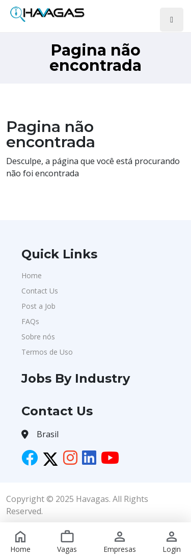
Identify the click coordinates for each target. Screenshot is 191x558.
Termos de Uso (47, 352)
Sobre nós (38, 336)
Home (31, 275)
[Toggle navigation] (171, 20)
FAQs (30, 321)
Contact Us (39, 291)
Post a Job (38, 306)
